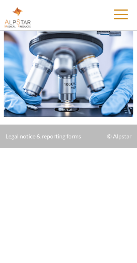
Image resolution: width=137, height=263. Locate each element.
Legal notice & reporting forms (43, 136)
